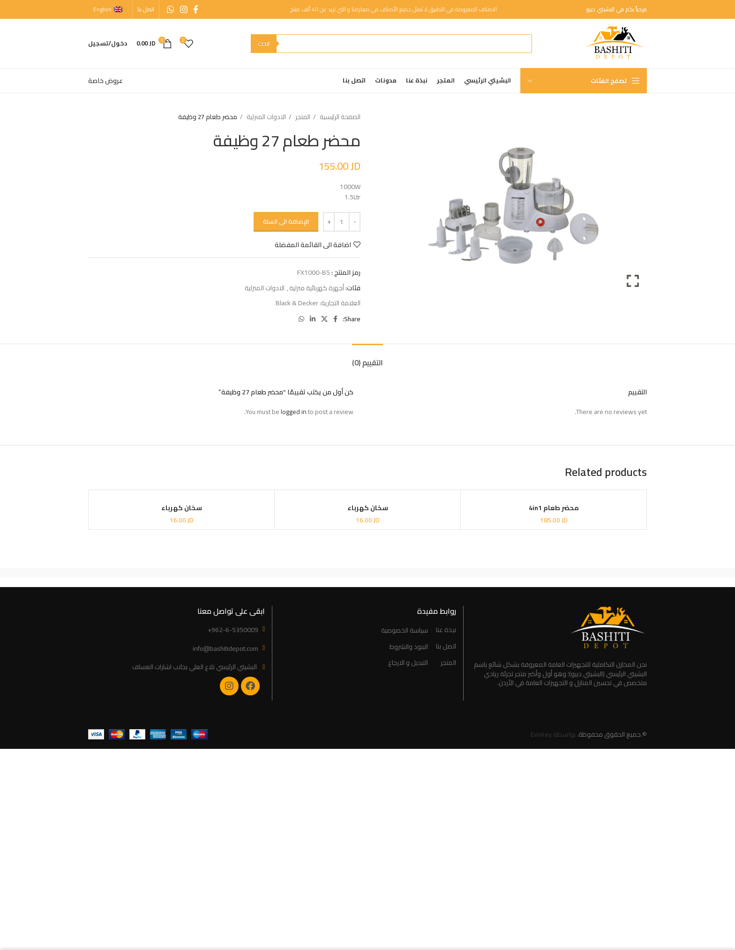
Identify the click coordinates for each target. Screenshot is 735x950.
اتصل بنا (446, 646)
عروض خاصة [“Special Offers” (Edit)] (105, 81)
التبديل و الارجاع (408, 663)
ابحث (264, 43)
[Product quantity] (342, 222)
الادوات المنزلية (265, 117)
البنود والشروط (409, 647)
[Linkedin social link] (312, 319)
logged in (294, 412)
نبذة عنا (446, 630)
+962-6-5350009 (233, 630)
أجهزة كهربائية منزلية (316, 288)
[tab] (367, 358)
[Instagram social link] (183, 9)
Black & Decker (297, 303)
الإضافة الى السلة (286, 221)
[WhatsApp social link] (170, 9)
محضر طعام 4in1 (554, 508)
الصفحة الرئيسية (339, 117)
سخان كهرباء (367, 508)
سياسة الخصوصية (404, 630)
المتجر (302, 117)
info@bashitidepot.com (225, 648)
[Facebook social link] (195, 9)
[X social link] (324, 319)
